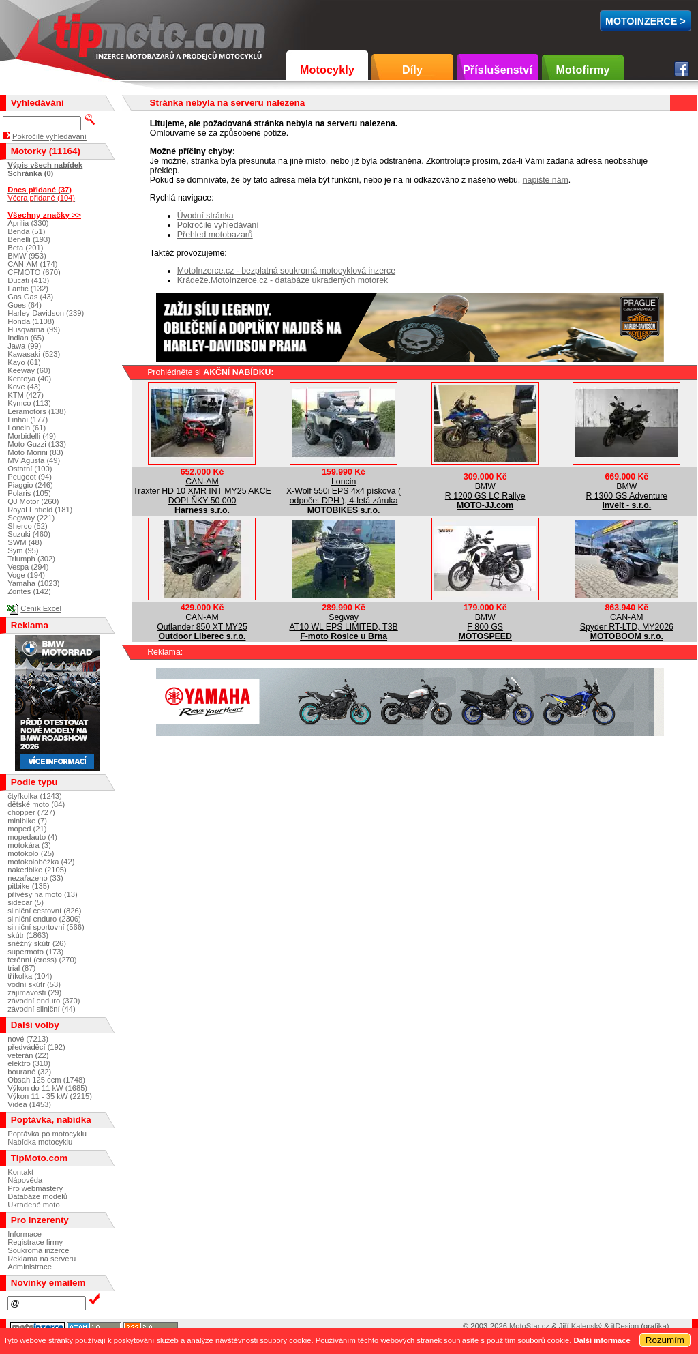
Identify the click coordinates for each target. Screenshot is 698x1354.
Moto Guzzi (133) (36, 444)
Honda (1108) (30, 321)
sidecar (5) (25, 902)
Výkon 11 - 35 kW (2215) (49, 1096)
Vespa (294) (27, 567)
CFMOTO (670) (34, 272)
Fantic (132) (27, 288)
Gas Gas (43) (30, 297)
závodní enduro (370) (43, 1001)
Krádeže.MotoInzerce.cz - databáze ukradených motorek (282, 280)
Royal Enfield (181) (39, 509)
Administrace (29, 1267)
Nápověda (24, 1180)
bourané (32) (29, 1072)
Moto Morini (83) (35, 452)
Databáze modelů (37, 1196)
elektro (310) (28, 1063)
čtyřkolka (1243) (34, 796)
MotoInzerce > (645, 21)
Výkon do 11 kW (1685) (47, 1088)
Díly (412, 70)
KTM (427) (25, 395)
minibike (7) (27, 820)
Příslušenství (497, 70)
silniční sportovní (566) (46, 927)
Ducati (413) (28, 280)
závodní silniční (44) (41, 1009)
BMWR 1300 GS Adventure (626, 491)
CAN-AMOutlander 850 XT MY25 (202, 622)
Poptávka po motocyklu (47, 1134)
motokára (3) (28, 845)
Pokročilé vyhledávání (218, 225)
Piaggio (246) (30, 485)
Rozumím (665, 1340)
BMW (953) (26, 256)
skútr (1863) (27, 935)
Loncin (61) (26, 428)
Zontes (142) (28, 591)
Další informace (601, 1340)
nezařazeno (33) (35, 878)
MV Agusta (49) (33, 460)
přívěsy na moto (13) (42, 894)
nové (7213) (27, 1039)
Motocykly (327, 70)
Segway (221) (31, 518)
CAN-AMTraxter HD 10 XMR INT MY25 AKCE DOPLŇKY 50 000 (202, 491)
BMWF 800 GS (485, 622)
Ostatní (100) (29, 469)
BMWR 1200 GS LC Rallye (485, 491)
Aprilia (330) (27, 223)
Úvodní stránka (205, 215)
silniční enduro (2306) (44, 919)
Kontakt (20, 1172)
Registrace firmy (35, 1242)
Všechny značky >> (44, 214)
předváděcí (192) (36, 1047)
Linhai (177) (27, 419)
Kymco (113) (28, 403)
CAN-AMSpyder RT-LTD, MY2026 (626, 622)
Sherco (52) (27, 526)
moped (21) (26, 829)
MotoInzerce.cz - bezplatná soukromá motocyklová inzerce (286, 271)
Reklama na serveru (41, 1258)
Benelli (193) (28, 239)
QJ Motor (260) (33, 501)
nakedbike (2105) (36, 870)
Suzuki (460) (28, 534)
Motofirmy (582, 70)
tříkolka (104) (29, 976)
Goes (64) (24, 305)
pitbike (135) (28, 886)
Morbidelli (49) (31, 436)
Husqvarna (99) (33, 329)
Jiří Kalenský (580, 1326)
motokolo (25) (30, 853)
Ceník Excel (40, 608)
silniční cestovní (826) (44, 911)
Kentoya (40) (29, 378)
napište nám (545, 180)
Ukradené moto (33, 1205)
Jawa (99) (24, 346)
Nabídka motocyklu (39, 1142)
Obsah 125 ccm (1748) (46, 1080)
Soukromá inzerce (38, 1250)
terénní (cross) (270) (41, 960)
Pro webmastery (35, 1188)
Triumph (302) (31, 559)
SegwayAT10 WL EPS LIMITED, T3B (344, 622)
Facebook (681, 68)
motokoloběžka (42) (40, 861)
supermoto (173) (35, 951)
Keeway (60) (28, 370)
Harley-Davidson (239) (45, 313)
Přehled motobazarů (215, 234)
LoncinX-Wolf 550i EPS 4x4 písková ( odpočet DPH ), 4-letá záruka (343, 491)
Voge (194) (26, 575)
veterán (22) (27, 1055)
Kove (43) (24, 387)
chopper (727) (31, 812)
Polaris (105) (28, 493)
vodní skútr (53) (34, 984)
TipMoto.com (84, 31)
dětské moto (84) (36, 804)
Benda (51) (26, 231)
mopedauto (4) (32, 837)
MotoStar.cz (529, 1326)
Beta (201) (25, 248)
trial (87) (21, 968)
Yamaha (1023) (33, 583)
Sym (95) (22, 550)
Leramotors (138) (36, 411)
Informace (24, 1234)
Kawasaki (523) (33, 354)
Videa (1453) (29, 1104)
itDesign (625, 1326)
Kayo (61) (24, 362)
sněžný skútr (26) (36, 943)
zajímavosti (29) (34, 992)
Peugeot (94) (29, 477)
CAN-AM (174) (32, 264)
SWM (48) (24, 542)
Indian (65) (25, 338)
